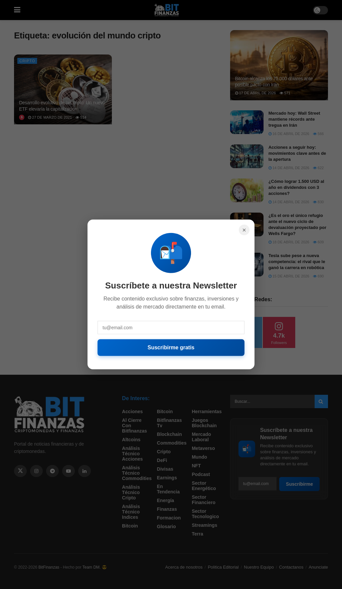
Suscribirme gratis (171, 347)
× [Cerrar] (244, 230)
